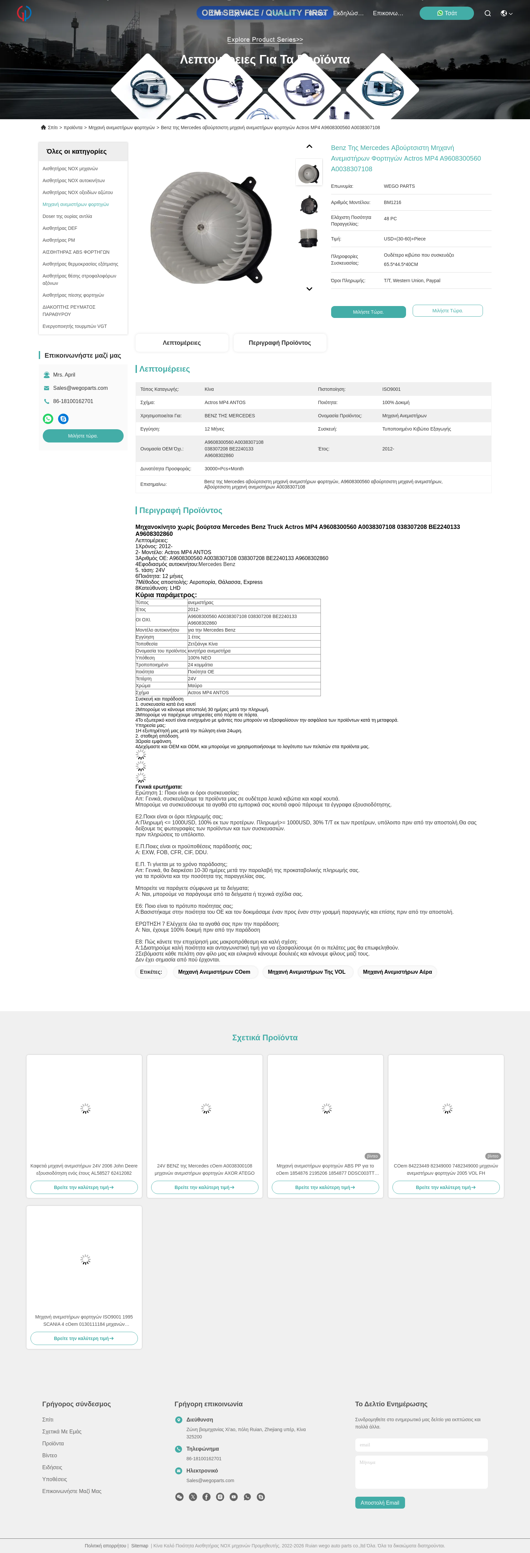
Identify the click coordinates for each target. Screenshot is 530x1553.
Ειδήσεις (52, 1467)
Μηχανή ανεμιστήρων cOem (214, 972)
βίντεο (317, 13)
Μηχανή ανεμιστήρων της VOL (306, 972)
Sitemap (139, 1545)
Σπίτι (217, 13)
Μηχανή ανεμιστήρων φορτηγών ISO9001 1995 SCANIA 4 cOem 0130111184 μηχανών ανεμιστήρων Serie (84, 1321)
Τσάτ (447, 13)
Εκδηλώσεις (349, 13)
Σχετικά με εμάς (247, 13)
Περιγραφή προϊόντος (280, 342)
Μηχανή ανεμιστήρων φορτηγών (121, 127)
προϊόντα (286, 13)
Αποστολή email (380, 1503)
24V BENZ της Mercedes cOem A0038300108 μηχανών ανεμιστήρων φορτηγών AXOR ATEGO (205, 1169)
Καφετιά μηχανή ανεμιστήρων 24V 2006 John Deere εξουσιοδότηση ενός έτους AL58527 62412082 (84, 1169)
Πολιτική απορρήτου (105, 1545)
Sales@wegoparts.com (80, 388)
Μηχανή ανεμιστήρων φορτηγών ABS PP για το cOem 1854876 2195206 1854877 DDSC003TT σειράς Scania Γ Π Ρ (325, 1170)
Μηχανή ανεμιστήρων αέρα (397, 972)
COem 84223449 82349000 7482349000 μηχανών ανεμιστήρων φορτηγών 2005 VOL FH (446, 1169)
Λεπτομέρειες (182, 342)
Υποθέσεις (54, 1479)
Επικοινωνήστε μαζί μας (389, 13)
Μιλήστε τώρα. (83, 436)
